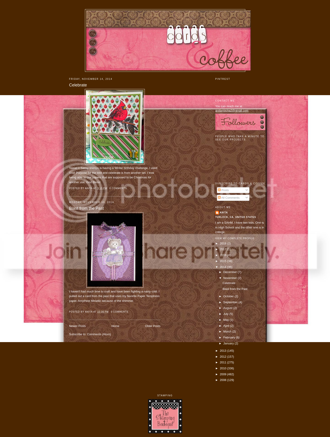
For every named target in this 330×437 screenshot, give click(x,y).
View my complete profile (234, 238)
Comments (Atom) (99, 334)
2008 (223, 380)
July (226, 314)
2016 (223, 255)
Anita (224, 212)
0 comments (118, 188)
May (226, 320)
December (230, 272)
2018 (223, 243)
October (229, 296)
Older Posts (152, 326)
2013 (223, 350)
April (226, 325)
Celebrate (78, 85)
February (229, 337)
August (228, 308)
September (230, 302)
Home (115, 326)
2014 (223, 267)
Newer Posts (77, 326)
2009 (223, 374)
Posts (223, 190)
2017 (223, 249)
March (227, 331)
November (230, 278)
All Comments (229, 197)
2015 (223, 261)
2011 (223, 362)
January (229, 343)
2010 (223, 368)
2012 (223, 356)
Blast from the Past (86, 208)
